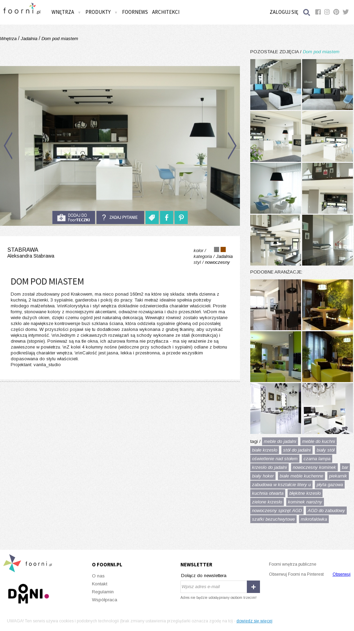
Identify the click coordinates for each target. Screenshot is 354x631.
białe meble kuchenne (301, 476)
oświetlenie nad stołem (275, 458)
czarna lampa (317, 458)
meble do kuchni (318, 441)
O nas (98, 575)
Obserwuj (342, 574)
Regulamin (103, 591)
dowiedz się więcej (254, 621)
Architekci (165, 12)
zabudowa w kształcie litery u (281, 484)
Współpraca (104, 599)
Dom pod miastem (59, 38)
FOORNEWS (135, 12)
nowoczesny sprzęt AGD (277, 510)
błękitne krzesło (305, 493)
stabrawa (30, 253)
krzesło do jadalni (269, 467)
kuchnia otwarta (267, 493)
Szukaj (307, 12)
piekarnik (338, 476)
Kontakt (99, 583)
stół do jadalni (297, 450)
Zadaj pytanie (120, 217)
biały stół (326, 450)
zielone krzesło (267, 501)
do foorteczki (73, 217)
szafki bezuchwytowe (273, 519)
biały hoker (263, 476)
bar (345, 467)
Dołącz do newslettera (203, 575)
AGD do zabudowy (326, 510)
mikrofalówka (314, 519)
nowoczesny (217, 262)
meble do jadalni (280, 441)
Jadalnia (29, 38)
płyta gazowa (330, 484)
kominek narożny (305, 501)
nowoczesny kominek (314, 467)
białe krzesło (264, 450)
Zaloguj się (284, 12)
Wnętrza (66, 12)
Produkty (101, 12)
